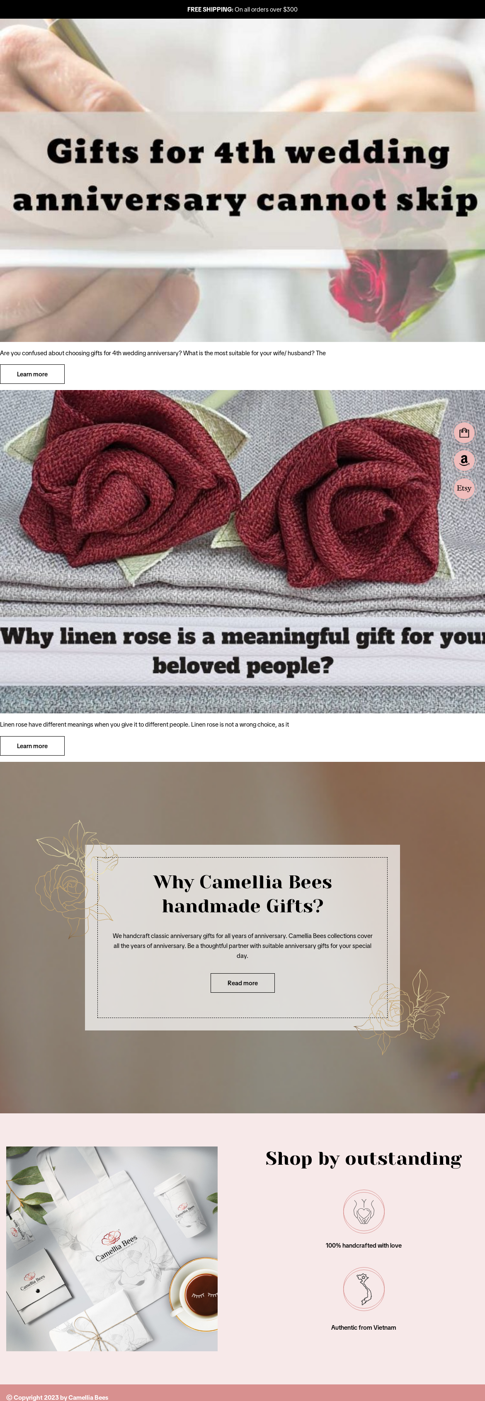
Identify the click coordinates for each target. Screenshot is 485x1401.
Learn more (32, 374)
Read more (243, 983)
